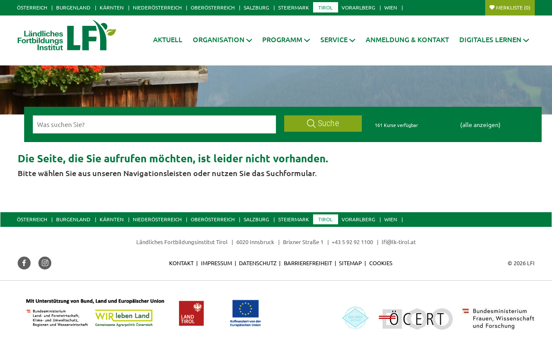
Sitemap (350, 262)
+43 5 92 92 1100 (352, 241)
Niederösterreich (157, 7)
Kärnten (112, 7)
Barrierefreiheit (308, 262)
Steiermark (293, 7)
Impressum (216, 262)
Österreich (32, 7)
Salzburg (256, 7)
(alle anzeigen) (480, 124)
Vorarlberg (358, 7)
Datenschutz (257, 262)
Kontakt (181, 262)
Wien (390, 7)
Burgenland (73, 7)
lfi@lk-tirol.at (399, 241)
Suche (323, 123)
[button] (286, 39)
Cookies (380, 262)
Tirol (325, 7)
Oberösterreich (213, 7)
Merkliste (513, 7)
